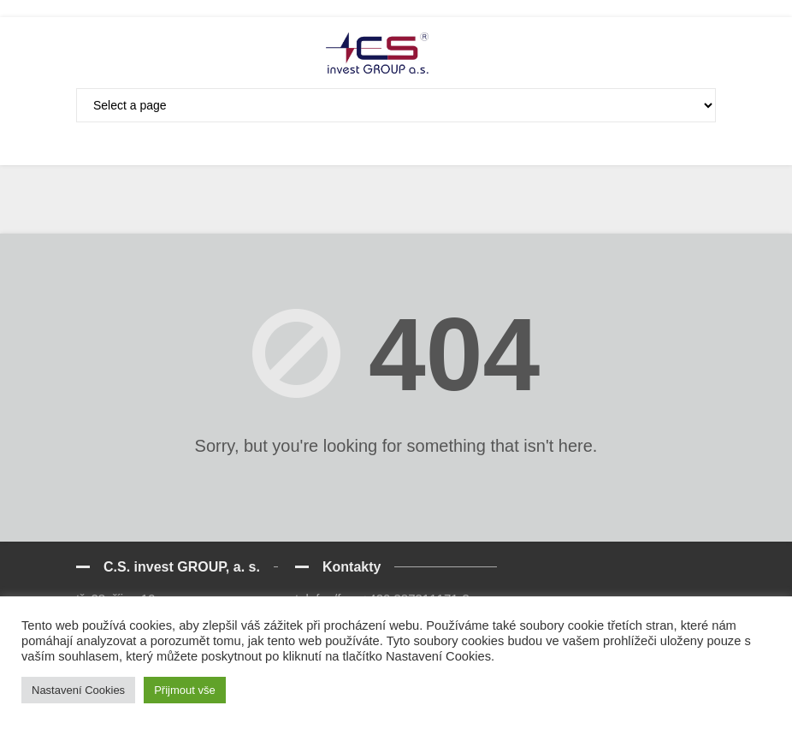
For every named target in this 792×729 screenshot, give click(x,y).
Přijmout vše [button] (185, 690)
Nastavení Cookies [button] (78, 690)
